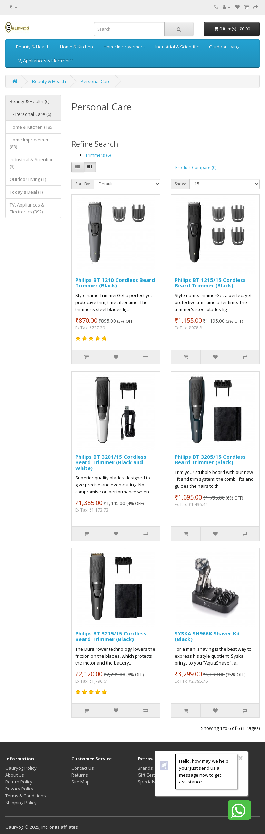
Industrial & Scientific (177, 47)
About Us (14, 775)
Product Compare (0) (195, 168)
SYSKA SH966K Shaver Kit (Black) (208, 636)
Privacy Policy (19, 789)
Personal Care (96, 81)
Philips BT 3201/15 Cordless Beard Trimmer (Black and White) (110, 462)
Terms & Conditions (25, 795)
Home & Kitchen (76, 47)
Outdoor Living (224, 47)
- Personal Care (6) (30, 114)
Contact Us (82, 768)
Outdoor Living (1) (28, 179)
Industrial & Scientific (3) (31, 162)
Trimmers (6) (98, 155)
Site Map (80, 782)
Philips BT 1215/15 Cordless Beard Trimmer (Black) (210, 282)
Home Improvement (124, 47)
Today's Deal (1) (26, 192)
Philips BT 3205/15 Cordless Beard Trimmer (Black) (210, 459)
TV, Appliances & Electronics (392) (27, 208)
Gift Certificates (154, 775)
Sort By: (82, 184)
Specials (146, 782)
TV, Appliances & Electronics (45, 60)
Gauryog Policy (21, 768)
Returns (79, 775)
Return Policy (18, 782)
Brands (145, 768)
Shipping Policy (21, 802)
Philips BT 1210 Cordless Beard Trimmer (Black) (115, 282)
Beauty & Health (33, 47)
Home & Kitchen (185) (31, 127)
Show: (180, 184)
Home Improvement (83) (30, 143)
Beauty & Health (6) (29, 101)
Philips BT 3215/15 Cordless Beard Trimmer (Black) (110, 636)
